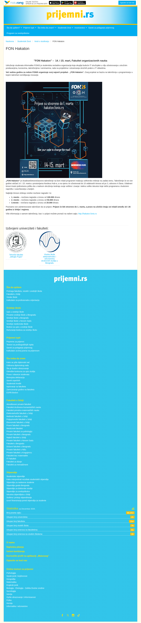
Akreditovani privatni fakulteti (18, 405)
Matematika (11, 583)
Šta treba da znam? (47, 29)
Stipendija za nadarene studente (20, 483)
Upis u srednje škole (15, 312)
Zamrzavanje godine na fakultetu (20, 390)
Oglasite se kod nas (127, 3)
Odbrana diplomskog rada (17, 366)
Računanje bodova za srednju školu (21, 331)
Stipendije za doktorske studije (19, 489)
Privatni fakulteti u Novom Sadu (19, 441)
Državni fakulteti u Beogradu (18, 447)
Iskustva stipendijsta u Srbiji (18, 495)
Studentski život (66, 29)
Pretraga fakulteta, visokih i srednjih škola (24, 292)
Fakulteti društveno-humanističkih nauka (23, 408)
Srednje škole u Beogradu (17, 319)
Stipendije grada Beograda (17, 486)
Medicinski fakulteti (14, 429)
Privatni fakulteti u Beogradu (18, 435)
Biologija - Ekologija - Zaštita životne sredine (25, 589)
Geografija (10, 580)
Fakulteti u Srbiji (13, 295)
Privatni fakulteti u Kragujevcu (19, 453)
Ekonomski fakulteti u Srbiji (17, 423)
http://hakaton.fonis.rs (87, 214)
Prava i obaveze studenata (17, 375)
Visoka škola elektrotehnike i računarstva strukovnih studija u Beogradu (49, 259)
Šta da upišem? (15, 29)
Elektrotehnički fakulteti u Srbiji (19, 414)
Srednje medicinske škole (17, 325)
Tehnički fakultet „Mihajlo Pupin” (16, 256)
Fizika (9, 601)
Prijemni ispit (30, 29)
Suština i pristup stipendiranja (19, 498)
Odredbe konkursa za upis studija (20, 372)
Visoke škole (11, 298)
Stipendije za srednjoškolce (18, 492)
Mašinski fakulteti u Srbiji (17, 417)
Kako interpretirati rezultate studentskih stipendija (27, 480)
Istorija (9, 595)
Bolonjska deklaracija (15, 378)
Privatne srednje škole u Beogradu (21, 316)
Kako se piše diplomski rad (17, 363)
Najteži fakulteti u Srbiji (16, 438)
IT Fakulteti (11, 459)
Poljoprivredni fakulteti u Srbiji (19, 420)
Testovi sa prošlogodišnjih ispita (19, 345)
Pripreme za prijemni (15, 342)
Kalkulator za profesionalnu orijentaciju (23, 301)
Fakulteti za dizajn (14, 462)
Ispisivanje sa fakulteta (16, 387)
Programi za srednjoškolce (18, 34)
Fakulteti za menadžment (17, 465)
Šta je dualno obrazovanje (17, 369)
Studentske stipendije (15, 477)
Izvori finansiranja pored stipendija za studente (26, 501)
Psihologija (11, 574)
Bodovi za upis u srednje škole (19, 328)
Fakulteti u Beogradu (15, 444)
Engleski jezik (12, 586)
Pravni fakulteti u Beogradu (18, 426)
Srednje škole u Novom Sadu (18, 322)
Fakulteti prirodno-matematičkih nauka (22, 411)
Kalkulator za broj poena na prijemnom (23, 351)
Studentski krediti (13, 384)
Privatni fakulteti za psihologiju (19, 432)
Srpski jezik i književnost (16, 577)
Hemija (9, 604)
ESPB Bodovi (12, 393)
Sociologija (11, 592)
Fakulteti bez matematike (17, 456)
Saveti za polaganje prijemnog (101, 28)
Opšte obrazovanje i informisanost (21, 598)
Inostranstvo (81, 29)
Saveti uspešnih (13, 381)
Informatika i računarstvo (17, 607)
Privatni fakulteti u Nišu (16, 450)
